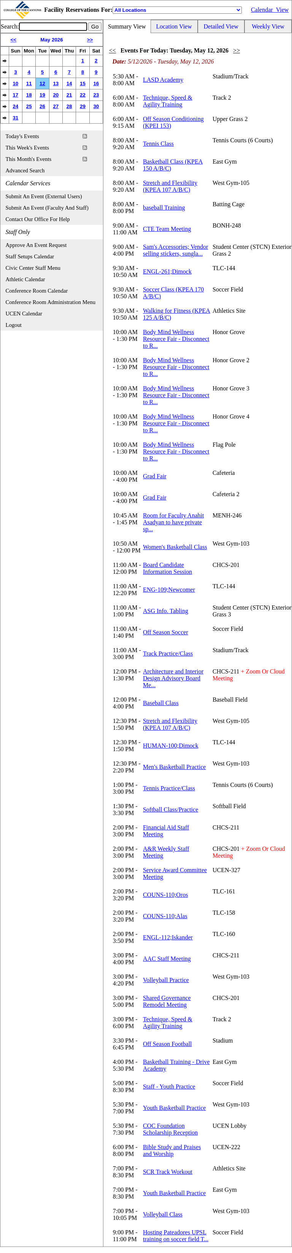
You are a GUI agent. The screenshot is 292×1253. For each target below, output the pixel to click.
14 (69, 83)
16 (96, 83)
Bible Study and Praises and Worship (172, 1150)
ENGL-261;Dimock (167, 271)
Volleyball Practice (166, 980)
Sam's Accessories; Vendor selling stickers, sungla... (175, 250)
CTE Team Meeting (167, 229)
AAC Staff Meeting (167, 958)
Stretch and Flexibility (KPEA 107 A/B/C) (170, 186)
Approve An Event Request (36, 245)
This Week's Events (27, 148)
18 (29, 95)
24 (15, 106)
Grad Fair (155, 476)
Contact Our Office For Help (38, 219)
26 (42, 106)
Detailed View (221, 26)
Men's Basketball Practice (174, 767)
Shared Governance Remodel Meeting (167, 1001)
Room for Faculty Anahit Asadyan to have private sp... (173, 522)
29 (83, 106)
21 (69, 95)
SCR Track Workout (167, 1172)
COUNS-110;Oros (165, 895)
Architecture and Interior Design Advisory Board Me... (173, 678)
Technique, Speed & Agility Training (167, 101)
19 (42, 95)
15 (83, 83)
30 (96, 106)
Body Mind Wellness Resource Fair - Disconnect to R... (176, 339)
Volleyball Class (162, 1214)
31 (15, 118)
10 (15, 83)
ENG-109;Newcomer (169, 589)
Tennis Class (158, 143)
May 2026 (51, 40)
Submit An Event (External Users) (44, 196)
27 (56, 106)
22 (83, 95)
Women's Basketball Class (175, 547)
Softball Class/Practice (170, 809)
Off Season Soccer (165, 632)
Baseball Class (161, 703)
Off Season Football (167, 1044)
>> (90, 40)
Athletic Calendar (25, 279)
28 (69, 106)
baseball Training (164, 207)
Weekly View (268, 26)
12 (42, 83)
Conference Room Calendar (37, 291)
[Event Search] (53, 26)
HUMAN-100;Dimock (170, 745)
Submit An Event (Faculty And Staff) (47, 208)
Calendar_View (270, 9)
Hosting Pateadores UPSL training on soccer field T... (175, 1235)
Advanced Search (25, 170)
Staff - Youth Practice (169, 1086)
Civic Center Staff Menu (33, 268)
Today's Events (22, 136)
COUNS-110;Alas (165, 916)
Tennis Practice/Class (169, 788)
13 (56, 83)
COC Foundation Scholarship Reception (170, 1129)
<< (14, 40)
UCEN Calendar (24, 313)
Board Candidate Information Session (167, 568)
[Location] (177, 10)
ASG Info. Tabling (165, 611)
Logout (14, 325)
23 (96, 95)
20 (56, 95)
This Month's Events (29, 159)
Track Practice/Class (168, 653)
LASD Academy (163, 79)
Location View (174, 26)
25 (29, 106)
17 (15, 95)
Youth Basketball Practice (174, 1108)
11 (29, 83)
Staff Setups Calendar (30, 256)
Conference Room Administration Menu (51, 302)
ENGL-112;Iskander (168, 937)
